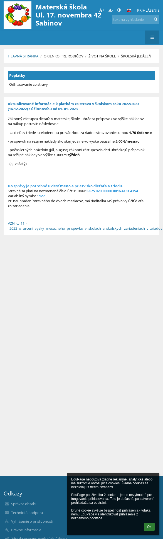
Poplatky (17, 75)
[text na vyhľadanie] (135, 19)
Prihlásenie (148, 10)
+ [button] (101, 9)
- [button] (110, 9)
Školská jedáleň (136, 56)
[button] (129, 10)
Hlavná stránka (23, 56)
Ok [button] (149, 527)
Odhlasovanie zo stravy (28, 84)
